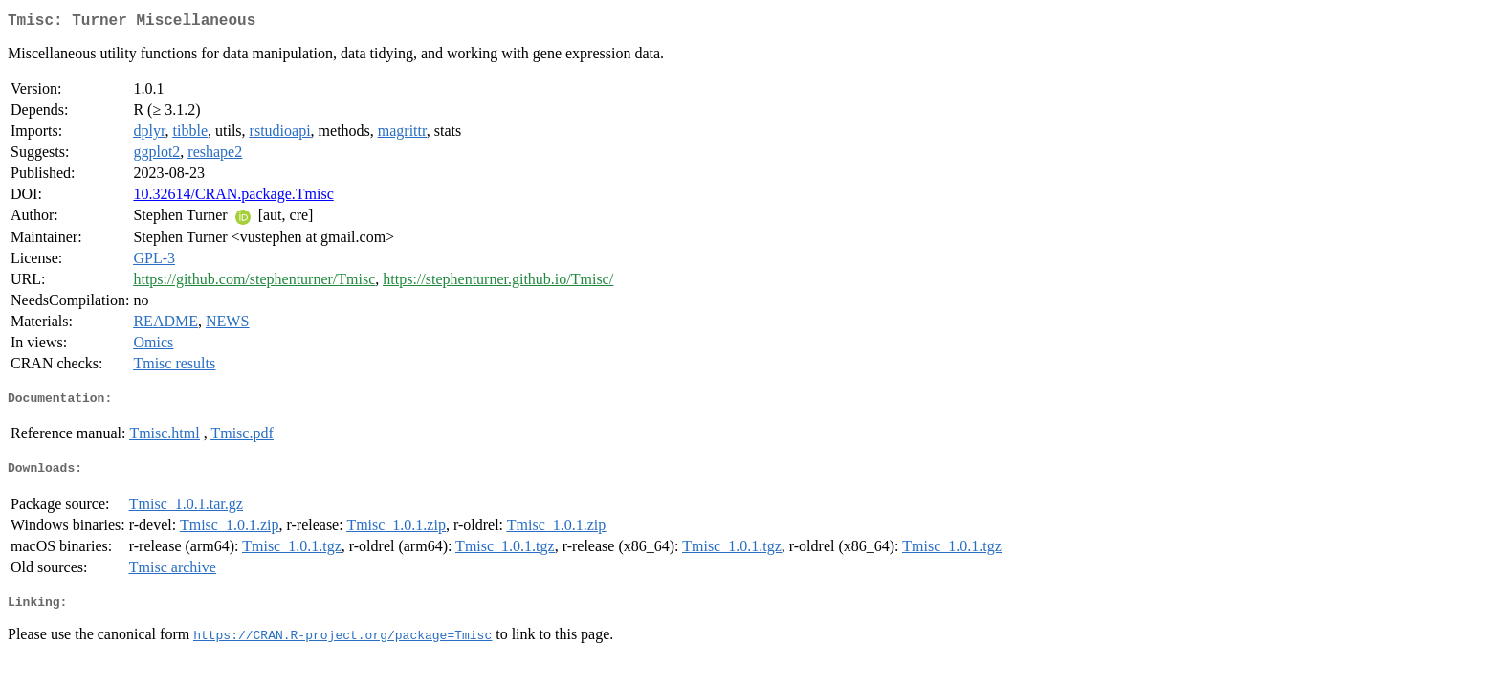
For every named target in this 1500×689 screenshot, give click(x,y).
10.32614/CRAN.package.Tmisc (233, 197)
